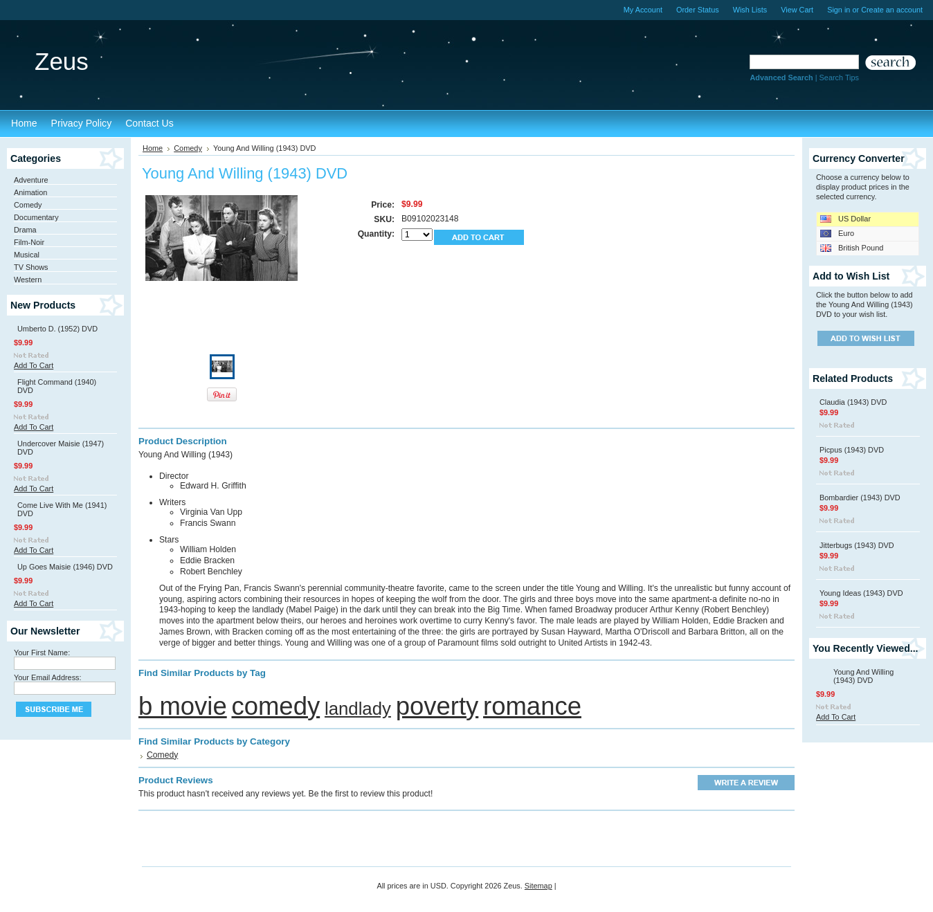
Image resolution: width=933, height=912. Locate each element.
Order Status (697, 10)
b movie (182, 706)
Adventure (31, 180)
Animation (30, 192)
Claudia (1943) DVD (853, 402)
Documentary (36, 217)
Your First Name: (42, 652)
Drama (25, 230)
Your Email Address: (48, 677)
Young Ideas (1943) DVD (861, 593)
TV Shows (31, 267)
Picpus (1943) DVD (851, 450)
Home (153, 148)
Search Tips (839, 77)
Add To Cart (33, 365)
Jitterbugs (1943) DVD (856, 545)
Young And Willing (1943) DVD (863, 676)
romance (532, 706)
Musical (26, 254)
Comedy (28, 205)
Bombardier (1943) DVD (859, 497)
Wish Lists (750, 10)
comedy (275, 706)
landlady (358, 708)
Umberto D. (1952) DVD (57, 329)
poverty (437, 706)
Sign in (838, 10)
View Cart (797, 10)
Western (28, 279)
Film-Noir (29, 242)
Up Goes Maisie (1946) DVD (65, 567)
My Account (643, 10)
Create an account (892, 10)
